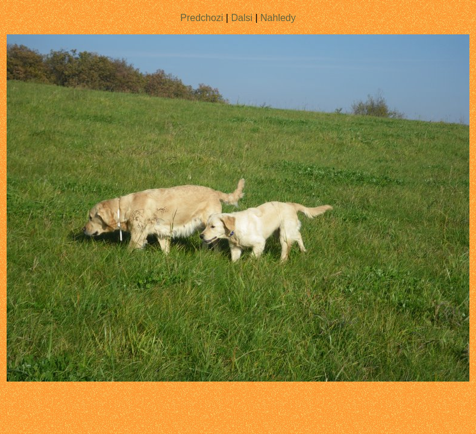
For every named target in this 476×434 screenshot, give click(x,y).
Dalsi (241, 18)
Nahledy (278, 18)
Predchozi (201, 18)
